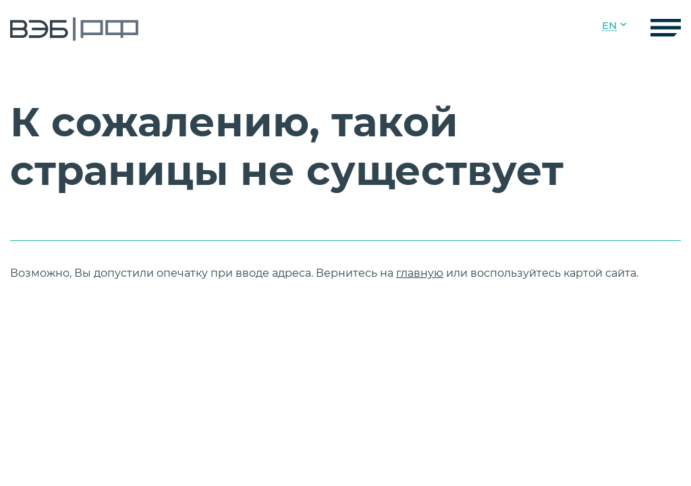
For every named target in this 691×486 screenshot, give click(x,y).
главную (419, 273)
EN (609, 25)
